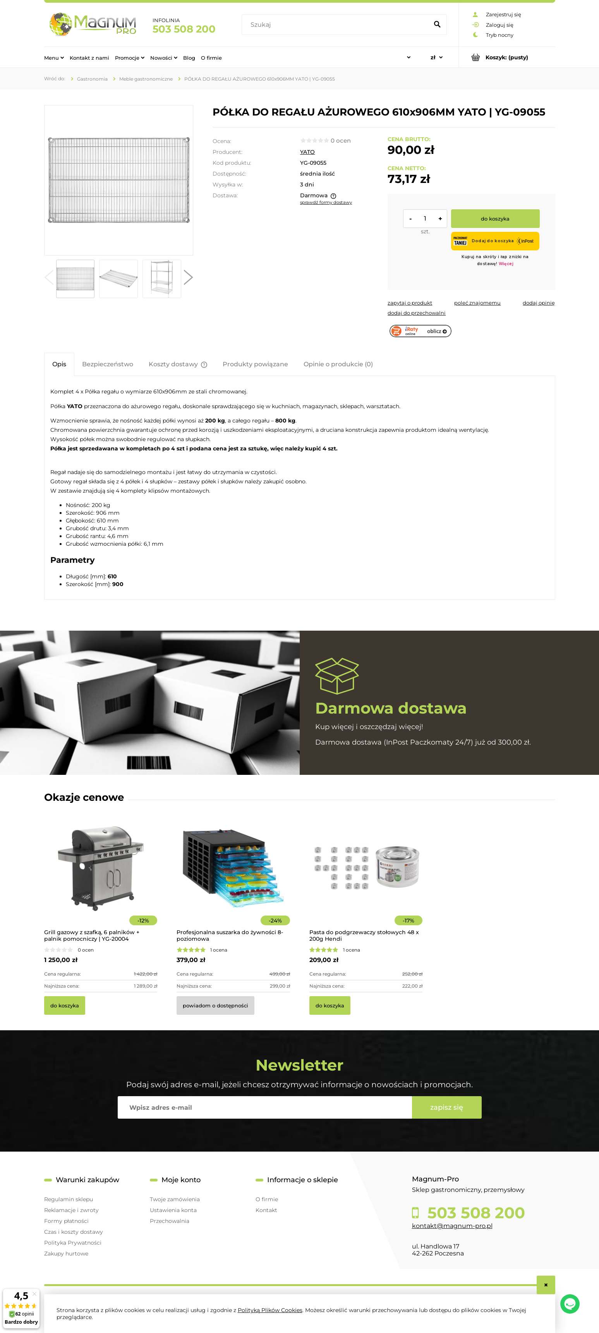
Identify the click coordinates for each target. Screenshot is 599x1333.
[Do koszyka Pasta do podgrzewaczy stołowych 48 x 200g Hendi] (329, 1005)
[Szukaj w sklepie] (337, 25)
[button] (48, 279)
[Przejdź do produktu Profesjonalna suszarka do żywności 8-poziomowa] (233, 879)
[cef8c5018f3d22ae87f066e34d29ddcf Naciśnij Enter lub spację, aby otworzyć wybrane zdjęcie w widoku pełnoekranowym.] (118, 180)
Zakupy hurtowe (66, 1253)
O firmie (267, 1199)
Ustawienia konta (173, 1210)
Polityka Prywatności (72, 1242)
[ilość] (425, 218)
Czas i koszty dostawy (73, 1231)
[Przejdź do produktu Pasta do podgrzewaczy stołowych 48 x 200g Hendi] (366, 879)
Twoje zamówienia (175, 1199)
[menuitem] (54, 57)
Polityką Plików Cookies (270, 1310)
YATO (307, 151)
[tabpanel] (299, 487)
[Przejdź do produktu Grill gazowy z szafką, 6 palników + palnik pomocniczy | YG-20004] (101, 879)
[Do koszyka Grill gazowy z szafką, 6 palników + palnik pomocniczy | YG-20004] (64, 1005)
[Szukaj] (437, 25)
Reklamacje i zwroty (71, 1210)
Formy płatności (66, 1220)
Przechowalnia (169, 1220)
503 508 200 (184, 29)
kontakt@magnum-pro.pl (452, 1226)
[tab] (59, 364)
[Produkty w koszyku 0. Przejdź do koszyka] (507, 57)
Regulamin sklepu (68, 1199)
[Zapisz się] (447, 1107)
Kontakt (266, 1210)
